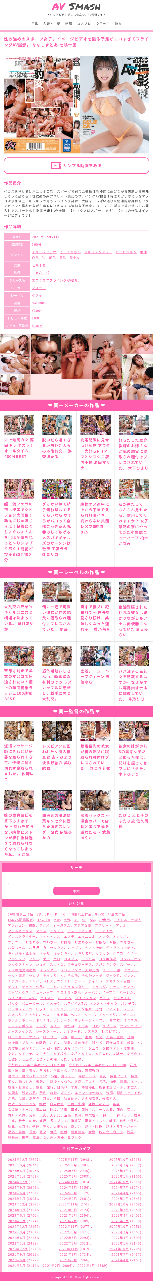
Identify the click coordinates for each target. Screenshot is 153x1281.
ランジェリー (130, 1025)
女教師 (13, 1059)
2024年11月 (68, 1181)
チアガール (17, 981)
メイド (55, 1025)
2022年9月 (17, 1232)
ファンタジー (60, 1009)
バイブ (104, 997)
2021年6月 (17, 1259)
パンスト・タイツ (103, 1003)
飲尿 (130, 1131)
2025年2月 (68, 1176)
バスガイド (122, 997)
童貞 (74, 1109)
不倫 (64, 1036)
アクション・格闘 (22, 925)
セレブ (34, 975)
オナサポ (120, 936)
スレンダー (48, 970)
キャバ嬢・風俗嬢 (22, 953)
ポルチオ (43, 1020)
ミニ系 (41, 1025)
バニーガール (32, 1003)
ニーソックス (18, 992)
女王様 (27, 1059)
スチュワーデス (79, 964)
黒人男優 (57, 1137)
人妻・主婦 (52, 23)
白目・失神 (76, 1103)
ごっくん (88, 958)
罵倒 (32, 1115)
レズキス (91, 1031)
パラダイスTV (75, 1003)
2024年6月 (17, 1193)
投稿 (102, 1081)
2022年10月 (119, 1226)
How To (43, 919)
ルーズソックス (20, 1031)
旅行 (50, 1087)
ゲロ (56, 958)
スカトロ (57, 964)
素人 (130, 1109)
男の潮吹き (90, 1098)
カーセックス (53, 947)
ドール (52, 986)
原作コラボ (115, 1042)
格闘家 (13, 1092)
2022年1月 (120, 1243)
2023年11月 (68, 1204)
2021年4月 (120, 1259)
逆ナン (76, 1126)
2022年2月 (68, 1243)
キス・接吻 (94, 947)
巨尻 (134, 1076)
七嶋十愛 (39, 265)
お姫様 (66, 942)
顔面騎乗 (78, 1131)
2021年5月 (68, 1259)
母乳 (42, 1092)
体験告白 (43, 1042)
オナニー (15, 942)
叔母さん (134, 1042)
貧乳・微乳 (128, 1120)
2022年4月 (120, 1237)
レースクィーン (48, 1031)
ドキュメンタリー (98, 252)
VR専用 (104, 919)
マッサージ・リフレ (90, 1020)
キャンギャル (64, 953)
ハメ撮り (53, 1003)
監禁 (116, 1103)
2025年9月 (17, 1165)
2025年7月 (120, 1165)
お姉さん (50, 942)
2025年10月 (119, 1159)
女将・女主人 (81, 1053)
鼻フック (74, 1137)
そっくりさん (70, 252)
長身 (32, 1131)
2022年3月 (17, 1243)
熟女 (118, 23)
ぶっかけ (32, 1014)
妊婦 (133, 1064)
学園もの (61, 1070)
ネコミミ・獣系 (69, 992)
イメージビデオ (44, 252)
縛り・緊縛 (17, 1115)
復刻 (39, 1081)
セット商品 (17, 975)
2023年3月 (17, 1220)
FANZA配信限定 (20, 919)
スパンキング (106, 964)
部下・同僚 (93, 1126)
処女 (56, 1042)
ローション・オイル (23, 1036)
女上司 (93, 1048)
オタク (104, 936)
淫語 (11, 1098)
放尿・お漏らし (20, 1087)
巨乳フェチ (118, 1076)
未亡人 (132, 1087)
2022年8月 (68, 1232)
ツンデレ (64, 981)
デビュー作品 (32, 986)
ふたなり (15, 1014)
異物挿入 (109, 1098)
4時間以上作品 (80, 914)
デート (80, 981)
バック (13, 1003)
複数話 (76, 1120)
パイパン (65, 997)
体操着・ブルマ (20, 1042)
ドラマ (115, 986)
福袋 (53, 1109)
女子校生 (103, 23)
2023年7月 (120, 1209)
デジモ (13, 986)
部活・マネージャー (121, 1126)
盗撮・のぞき (98, 1103)
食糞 (91, 1131)
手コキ (90, 1081)
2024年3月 (17, 1198)
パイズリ (47, 997)
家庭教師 (92, 1070)
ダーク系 (113, 975)
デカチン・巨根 (118, 981)
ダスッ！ (39, 287)
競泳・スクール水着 (97, 1109)
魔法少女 (39, 1137)
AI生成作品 (116, 914)
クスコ (118, 953)
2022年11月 (68, 1226)
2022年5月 (68, 1237)
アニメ (41, 930)
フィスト (113, 1009)
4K (63, 914)
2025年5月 (68, 1170)
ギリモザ (85, 953)
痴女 (42, 1103)
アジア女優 (82, 925)
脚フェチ (123, 1115)
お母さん (127, 942)
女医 (11, 1053)
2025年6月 (17, 1170)
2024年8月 (68, 1187)
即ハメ (97, 1042)
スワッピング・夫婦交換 (80, 970)
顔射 (63, 1131)
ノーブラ (109, 992)
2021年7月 (120, 1254)
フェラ (128, 1009)
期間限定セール (111, 1087)
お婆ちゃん (83, 942)
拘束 (113, 1081)
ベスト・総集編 (55, 1014)
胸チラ (108, 1115)
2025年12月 (18, 1159)
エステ (69, 936)
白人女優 (57, 1103)
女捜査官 (134, 1053)
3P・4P (51, 914)
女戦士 (118, 1053)
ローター (50, 1036)
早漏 (74, 1087)
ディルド (95, 981)
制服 (68, 23)
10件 (36, 318)
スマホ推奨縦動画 (22, 970)
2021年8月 (68, 1254)
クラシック (16, 958)
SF (84, 919)
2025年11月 (68, 1159)
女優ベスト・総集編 (118, 1048)
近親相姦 (60, 1126)
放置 (39, 1087)
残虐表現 (29, 1092)
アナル (121, 925)
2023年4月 (120, 1215)
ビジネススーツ (20, 1009)
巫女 (11, 1081)
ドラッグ (99, 986)
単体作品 (81, 1042)
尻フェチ (68, 1076)
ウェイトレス (49, 936)
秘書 (63, 1109)
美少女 (75, 257)
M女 (57, 919)
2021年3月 (17, 1265)
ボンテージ (62, 1020)
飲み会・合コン (111, 1131)
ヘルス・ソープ (83, 1014)
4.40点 (37, 325)
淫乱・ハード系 (129, 1092)
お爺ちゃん (17, 947)
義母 (78, 1115)
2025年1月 (120, 1176)
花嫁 (11, 1120)
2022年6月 (17, 1237)
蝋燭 (42, 1120)
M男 (67, 919)
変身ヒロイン (74, 1048)
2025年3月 (17, 1176)
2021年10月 (119, 1248)
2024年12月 (18, 1181)
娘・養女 (29, 1070)
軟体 (35, 1126)
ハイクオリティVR (22, 997)
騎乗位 (13, 1137)
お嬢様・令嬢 (106, 942)
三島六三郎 (40, 272)
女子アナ (25, 1053)
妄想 (64, 1059)
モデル (83, 1025)
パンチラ (128, 1003)
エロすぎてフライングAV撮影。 (57, 280)
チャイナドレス (41, 981)
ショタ (41, 964)
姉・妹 (13, 1070)
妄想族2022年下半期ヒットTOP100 (97, 1064)
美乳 (62, 257)
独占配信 (49, 257)
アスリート (103, 925)
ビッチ (41, 1009)
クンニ (34, 958)
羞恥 (67, 1115)
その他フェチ (92, 975)
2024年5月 (68, 1193)
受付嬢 (13, 1048)
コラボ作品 (108, 958)
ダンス (129, 975)
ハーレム (126, 992)
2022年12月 (18, 1226)
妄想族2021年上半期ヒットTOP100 (36, 1064)
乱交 (99, 1036)
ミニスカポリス (20, 1025)
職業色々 (92, 1115)
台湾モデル (30, 1048)
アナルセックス (20, 930)
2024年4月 (120, 1193)
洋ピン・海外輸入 (89, 1092)
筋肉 (120, 1109)
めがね (69, 1025)
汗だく (66, 1092)
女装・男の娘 (46, 1059)
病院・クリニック (22, 1103)
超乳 (11, 1126)
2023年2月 (68, 1220)
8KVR (99, 914)
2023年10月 (119, 1204)
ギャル (44, 953)
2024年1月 (120, 1198)
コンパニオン (130, 958)
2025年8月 (68, 1165)
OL (76, 919)
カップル (74, 947)
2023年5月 (68, 1215)
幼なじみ (25, 1081)
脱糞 (137, 1115)
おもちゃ (32, 942)
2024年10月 (119, 1181)
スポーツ (127, 964)
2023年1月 (120, 1220)
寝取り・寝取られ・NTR (27, 1076)
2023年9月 (17, 1209)
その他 (73, 975)
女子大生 (43, 1053)
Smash (76, 6)
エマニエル (86, 936)
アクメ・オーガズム (54, 925)
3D (39, 914)
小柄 (54, 1076)
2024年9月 (17, 1187)
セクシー (131, 970)
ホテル (13, 1020)
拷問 (123, 1081)
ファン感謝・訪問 (88, 1009)
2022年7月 (120, 1232)
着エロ (41, 1109)
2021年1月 (86, 1265)
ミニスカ (130, 1020)
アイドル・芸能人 (127, 919)
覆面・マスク (95, 1120)
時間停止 (88, 1087)
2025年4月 (120, 1170)
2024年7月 (120, 1187)
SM (92, 919)
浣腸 (109, 1092)
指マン (135, 1081)
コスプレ (84, 23)
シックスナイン (20, 964)
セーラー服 (111, 970)
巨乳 (34, 23)
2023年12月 (18, 1204)
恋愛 (78, 1081)
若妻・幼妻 (27, 1120)
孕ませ (44, 1070)
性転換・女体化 (59, 1081)
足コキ (24, 1126)
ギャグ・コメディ (120, 947)
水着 (53, 1092)
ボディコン (127, 1014)
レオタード (72, 1031)
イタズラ (57, 930)
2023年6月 (17, 1215)
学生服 (76, 1070)
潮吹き (34, 1098)
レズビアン (110, 1031)
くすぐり (102, 953)
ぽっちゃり (107, 1014)
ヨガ (95, 1025)
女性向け (102, 1053)
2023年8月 (68, 1209)
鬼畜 (25, 1137)
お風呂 (34, 947)
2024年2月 (68, 1198)
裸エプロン (58, 1120)
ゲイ (46, 958)
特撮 (56, 1098)
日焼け (62, 1087)
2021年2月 (51, 1265)
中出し (76, 1036)
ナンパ (128, 986)
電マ (42, 1131)
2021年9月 (17, 1254)
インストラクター (22, 936)
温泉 (22, 1098)
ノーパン (92, 992)
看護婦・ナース (20, 1109)
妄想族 (76, 1059)
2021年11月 (68, 1248)
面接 (53, 1131)
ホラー (27, 1020)
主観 (88, 1036)
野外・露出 (17, 1131)
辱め (46, 1126)
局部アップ (87, 1076)
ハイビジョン (126, 252)
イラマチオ (104, 930)
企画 (130, 1036)
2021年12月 (18, 1248)
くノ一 (132, 953)
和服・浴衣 (52, 1048)
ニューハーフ (42, 992)
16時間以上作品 (20, 914)
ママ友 (114, 1020)
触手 (112, 1120)
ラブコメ (109, 1025)
